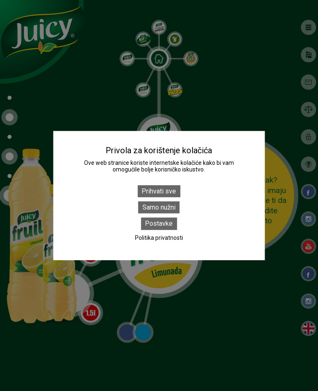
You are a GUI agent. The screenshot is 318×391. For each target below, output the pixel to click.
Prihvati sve (159, 191)
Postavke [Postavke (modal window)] (159, 224)
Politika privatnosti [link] (159, 237)
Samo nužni (159, 207)
